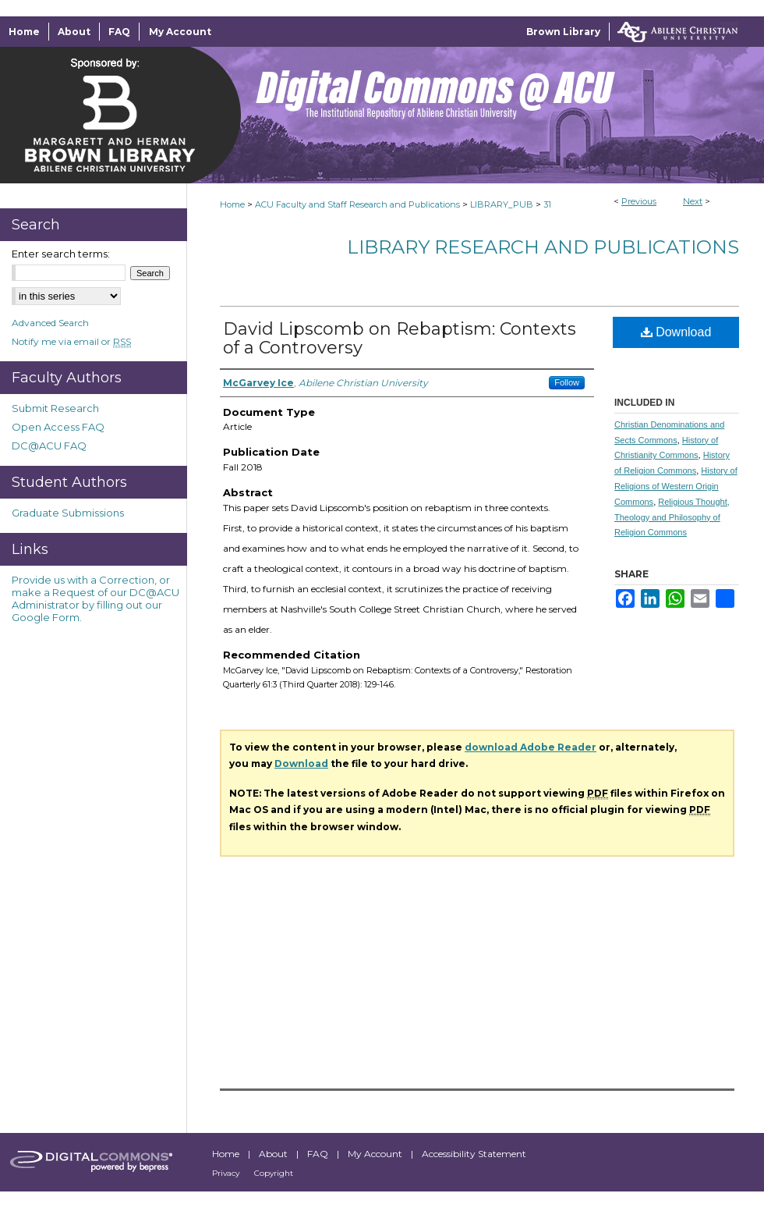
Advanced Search (50, 322)
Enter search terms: (61, 253)
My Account (376, 1153)
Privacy (227, 1173)
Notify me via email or (71, 341)
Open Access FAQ (58, 427)
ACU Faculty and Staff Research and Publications (357, 204)
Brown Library (563, 31)
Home (232, 204)
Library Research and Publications (543, 247)
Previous (638, 201)
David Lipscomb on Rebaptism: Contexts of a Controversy (399, 338)
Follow (566, 382)
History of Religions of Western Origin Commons (675, 486)
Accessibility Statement (474, 1153)
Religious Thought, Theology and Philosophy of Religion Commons (672, 517)
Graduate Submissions (68, 512)
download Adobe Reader (530, 747)
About (274, 1153)
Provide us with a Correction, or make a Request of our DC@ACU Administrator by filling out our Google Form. (95, 598)
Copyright (273, 1173)
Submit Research (55, 408)
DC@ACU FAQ (49, 445)
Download (676, 332)
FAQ (319, 1153)
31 (547, 204)
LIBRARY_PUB (501, 204)
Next (692, 201)
